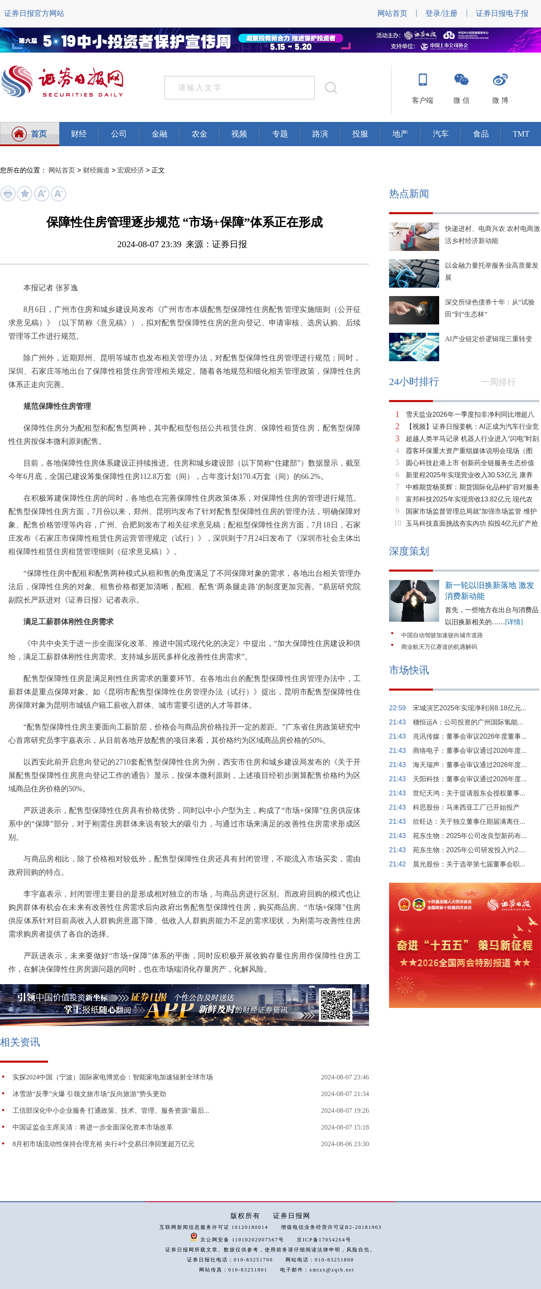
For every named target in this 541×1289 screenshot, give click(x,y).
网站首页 (392, 13)
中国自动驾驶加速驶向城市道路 (442, 635)
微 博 (500, 100)
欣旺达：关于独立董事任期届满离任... (469, 821)
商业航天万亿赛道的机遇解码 (439, 647)
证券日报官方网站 (34, 13)
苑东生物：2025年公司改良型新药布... (470, 835)
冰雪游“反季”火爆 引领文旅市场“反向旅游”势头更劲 (89, 1093)
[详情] (514, 622)
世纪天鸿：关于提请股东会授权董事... (469, 793)
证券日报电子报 (502, 13)
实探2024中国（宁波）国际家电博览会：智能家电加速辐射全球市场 (113, 1077)
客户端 (422, 100)
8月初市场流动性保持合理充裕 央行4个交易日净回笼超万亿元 (104, 1143)
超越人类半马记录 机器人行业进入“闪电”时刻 (472, 438)
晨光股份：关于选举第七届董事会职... (469, 864)
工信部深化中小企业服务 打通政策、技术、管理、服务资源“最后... (111, 1110)
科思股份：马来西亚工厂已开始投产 (466, 807)
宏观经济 (130, 170)
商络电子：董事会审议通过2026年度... (470, 750)
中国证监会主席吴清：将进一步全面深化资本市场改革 (93, 1127)
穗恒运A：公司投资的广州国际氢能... (468, 722)
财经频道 (96, 170)
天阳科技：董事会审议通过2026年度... (470, 779)
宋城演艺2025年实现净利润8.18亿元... (469, 708)
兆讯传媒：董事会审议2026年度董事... (470, 736)
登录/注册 (441, 13)
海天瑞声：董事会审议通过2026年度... (470, 764)
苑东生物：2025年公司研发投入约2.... (469, 849)
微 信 (461, 100)
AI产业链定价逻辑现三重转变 (488, 338)
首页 (39, 133)
